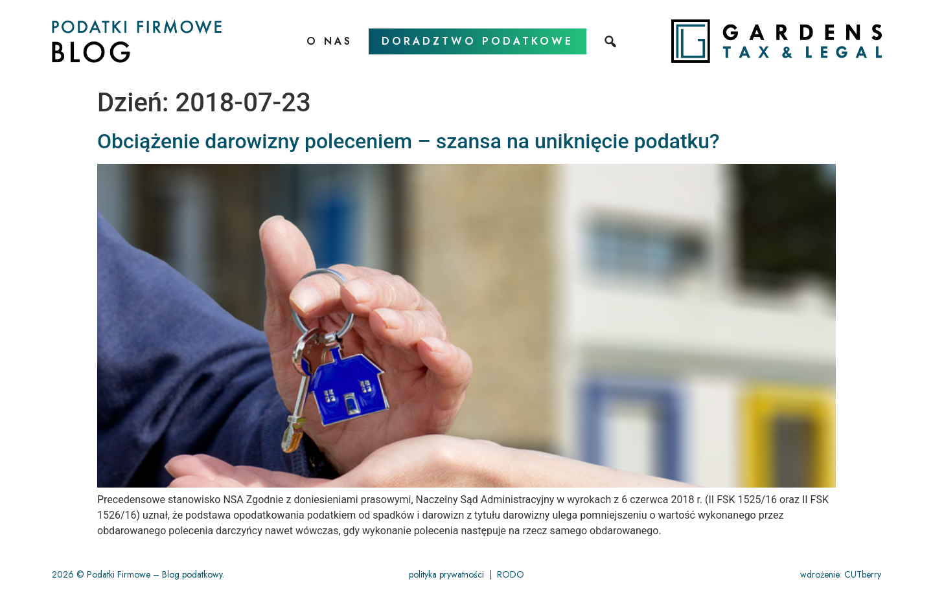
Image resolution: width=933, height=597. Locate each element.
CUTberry (862, 574)
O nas (329, 41)
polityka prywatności (446, 574)
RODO (510, 574)
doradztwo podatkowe (477, 41)
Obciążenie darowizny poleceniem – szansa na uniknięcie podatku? (408, 141)
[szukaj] (611, 41)
